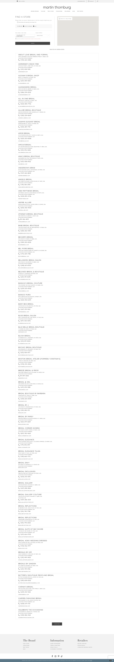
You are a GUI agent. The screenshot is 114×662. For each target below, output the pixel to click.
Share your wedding (55, 643)
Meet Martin (26, 647)
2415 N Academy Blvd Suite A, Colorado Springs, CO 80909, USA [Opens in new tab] (35, 441)
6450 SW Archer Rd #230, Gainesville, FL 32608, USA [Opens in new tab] (31, 112)
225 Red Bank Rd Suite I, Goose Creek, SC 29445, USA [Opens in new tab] (32, 204)
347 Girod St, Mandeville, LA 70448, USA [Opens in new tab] (28, 464)
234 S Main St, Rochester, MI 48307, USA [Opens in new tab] (28, 262)
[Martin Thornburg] (57, 7)
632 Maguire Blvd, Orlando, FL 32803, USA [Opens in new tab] (29, 484)
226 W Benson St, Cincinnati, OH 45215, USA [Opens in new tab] (29, 349)
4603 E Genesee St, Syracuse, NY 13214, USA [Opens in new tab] (29, 554)
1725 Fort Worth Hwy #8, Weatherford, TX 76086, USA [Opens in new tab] (32, 227)
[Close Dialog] (112, 660)
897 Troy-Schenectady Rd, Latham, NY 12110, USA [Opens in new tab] (30, 577)
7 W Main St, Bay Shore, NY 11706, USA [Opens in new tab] (28, 531)
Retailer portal (81, 645)
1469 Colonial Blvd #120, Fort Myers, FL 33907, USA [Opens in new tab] (31, 588)
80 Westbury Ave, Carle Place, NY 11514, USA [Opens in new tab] (29, 508)
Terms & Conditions (55, 645)
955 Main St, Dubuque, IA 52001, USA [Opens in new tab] (27, 100)
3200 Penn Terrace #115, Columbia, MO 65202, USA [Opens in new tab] (31, 372)
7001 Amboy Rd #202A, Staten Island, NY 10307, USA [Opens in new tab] (31, 181)
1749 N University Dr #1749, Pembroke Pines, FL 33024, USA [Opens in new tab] (33, 56)
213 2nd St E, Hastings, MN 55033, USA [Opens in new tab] (28, 273)
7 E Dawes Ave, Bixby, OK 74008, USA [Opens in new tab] (27, 329)
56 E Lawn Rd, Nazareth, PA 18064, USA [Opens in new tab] (28, 565)
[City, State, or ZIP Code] (25, 35)
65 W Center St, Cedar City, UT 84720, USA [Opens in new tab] (29, 611)
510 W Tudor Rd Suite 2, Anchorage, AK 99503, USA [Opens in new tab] (31, 169)
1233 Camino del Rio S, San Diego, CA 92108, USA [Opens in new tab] (30, 383)
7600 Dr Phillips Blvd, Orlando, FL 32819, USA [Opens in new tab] (30, 496)
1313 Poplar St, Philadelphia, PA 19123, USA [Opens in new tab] (29, 306)
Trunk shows (26, 645)
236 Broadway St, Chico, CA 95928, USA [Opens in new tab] (28, 123)
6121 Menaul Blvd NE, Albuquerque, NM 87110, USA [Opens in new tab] (31, 192)
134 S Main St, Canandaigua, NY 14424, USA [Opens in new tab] (29, 407)
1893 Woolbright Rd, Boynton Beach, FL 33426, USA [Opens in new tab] (31, 418)
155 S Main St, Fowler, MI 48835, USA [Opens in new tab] (27, 239)
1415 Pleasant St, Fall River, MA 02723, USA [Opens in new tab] (29, 600)
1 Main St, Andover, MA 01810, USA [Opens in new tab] (27, 360)
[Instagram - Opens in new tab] (55, 656)
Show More (57, 623)
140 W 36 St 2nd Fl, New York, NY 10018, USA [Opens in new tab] (29, 65)
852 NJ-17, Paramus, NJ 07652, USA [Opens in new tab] (27, 77)
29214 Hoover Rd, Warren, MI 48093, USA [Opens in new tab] (28, 89)
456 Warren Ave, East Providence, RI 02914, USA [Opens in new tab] (30, 158)
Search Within (39, 32)
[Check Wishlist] (90, 1)
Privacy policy (54, 647)
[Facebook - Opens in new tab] (52, 656)
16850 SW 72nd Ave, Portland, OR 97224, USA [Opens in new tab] (29, 473)
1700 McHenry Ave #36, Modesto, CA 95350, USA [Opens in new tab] (30, 285)
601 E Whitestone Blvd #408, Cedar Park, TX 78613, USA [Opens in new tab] (32, 146)
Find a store (26, 643)
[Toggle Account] (80, 1)
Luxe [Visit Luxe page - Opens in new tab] (34, 136)
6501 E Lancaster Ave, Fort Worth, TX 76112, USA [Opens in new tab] (30, 317)
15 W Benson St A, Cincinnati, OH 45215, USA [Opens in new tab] (29, 337)
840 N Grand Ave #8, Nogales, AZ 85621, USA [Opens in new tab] (30, 296)
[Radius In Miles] (43, 35)
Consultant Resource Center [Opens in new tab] (85, 647)
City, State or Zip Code (20, 32)
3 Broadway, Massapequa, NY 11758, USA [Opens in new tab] (28, 519)
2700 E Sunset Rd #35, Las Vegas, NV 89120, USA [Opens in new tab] (30, 542)
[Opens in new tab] (23, 71)
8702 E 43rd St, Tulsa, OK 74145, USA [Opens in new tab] (27, 453)
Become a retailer (82, 643)
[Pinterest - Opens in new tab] (59, 656)
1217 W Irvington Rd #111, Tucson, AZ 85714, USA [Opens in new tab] (30, 135)
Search (32, 43)
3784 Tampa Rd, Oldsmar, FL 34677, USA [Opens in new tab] (28, 215)
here (91, 660)
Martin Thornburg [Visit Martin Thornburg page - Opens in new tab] (28, 58)
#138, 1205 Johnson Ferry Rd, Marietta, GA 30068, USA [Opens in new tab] (32, 250)
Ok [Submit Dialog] (110, 660)
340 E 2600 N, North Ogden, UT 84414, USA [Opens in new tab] (29, 430)
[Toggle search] (97, 1)
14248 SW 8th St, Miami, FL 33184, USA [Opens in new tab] (27, 395)
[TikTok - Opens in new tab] (62, 656)
